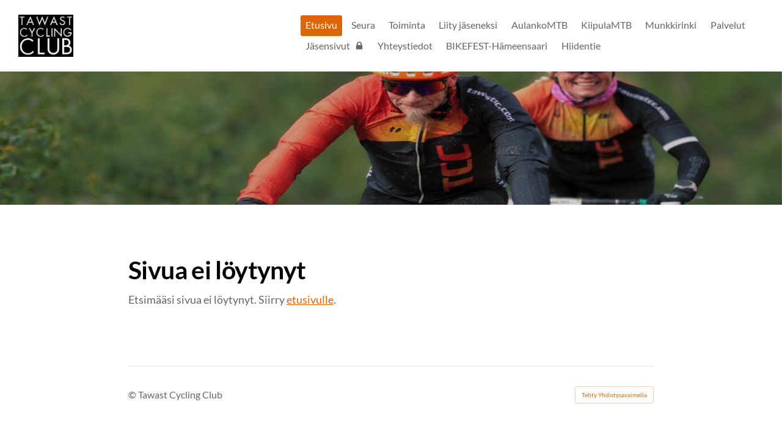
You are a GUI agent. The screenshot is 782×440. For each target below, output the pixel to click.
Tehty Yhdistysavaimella (614, 394)
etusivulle (310, 299)
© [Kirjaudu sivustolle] (133, 394)
